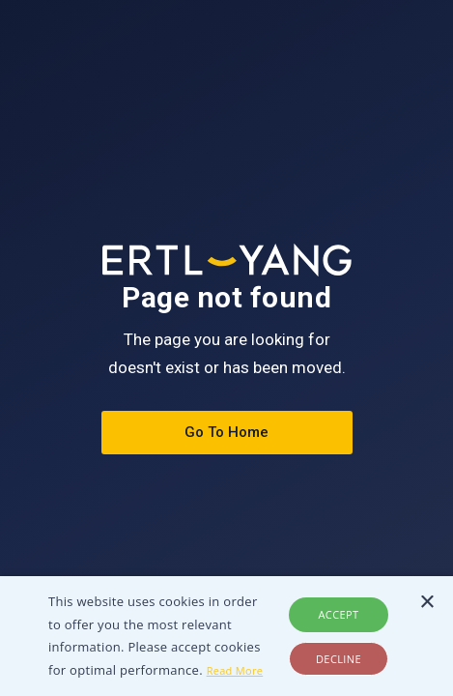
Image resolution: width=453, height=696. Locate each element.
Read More (235, 670)
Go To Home (226, 432)
